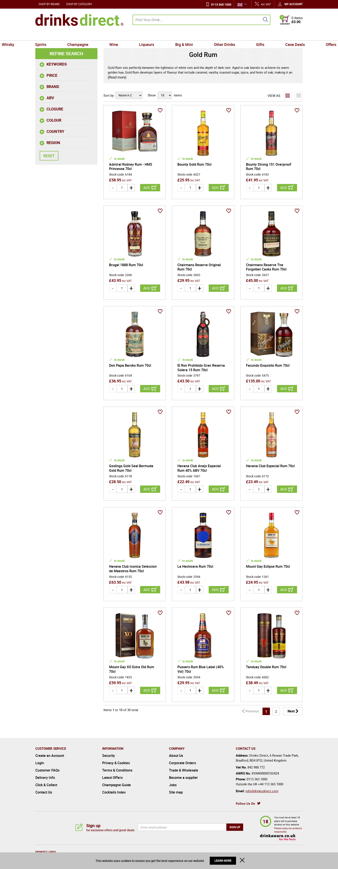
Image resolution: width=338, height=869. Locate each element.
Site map (176, 792)
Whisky (43, 35)
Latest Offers (112, 777)
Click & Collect (46, 785)
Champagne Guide (116, 785)
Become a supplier (183, 777)
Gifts (240, 35)
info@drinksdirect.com (262, 791)
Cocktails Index (114, 792)
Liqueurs (150, 35)
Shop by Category (79, 4)
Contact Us (43, 792)
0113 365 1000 (221, 4)
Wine (125, 35)
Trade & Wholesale (183, 770)
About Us (176, 755)
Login (39, 763)
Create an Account (49, 755)
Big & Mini (180, 35)
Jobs (173, 785)
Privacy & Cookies (116, 763)
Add (146, 187)
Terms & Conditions (117, 770)
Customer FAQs (47, 770)
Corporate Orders (182, 763)
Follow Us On (245, 803)
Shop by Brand (49, 4)
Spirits (68, 35)
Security (108, 755)
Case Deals (267, 35)
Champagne (97, 35)
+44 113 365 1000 (270, 784)
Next (291, 711)
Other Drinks (212, 35)
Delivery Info (45, 777)
